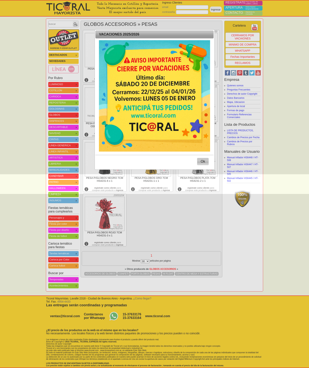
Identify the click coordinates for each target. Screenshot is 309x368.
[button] (203, 161)
